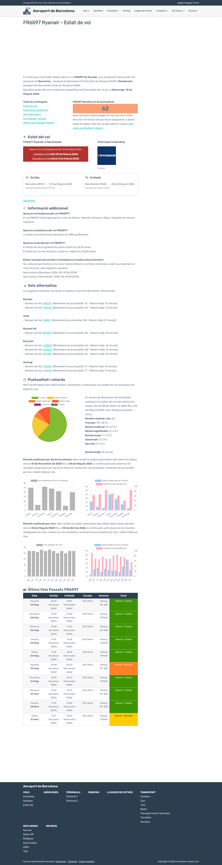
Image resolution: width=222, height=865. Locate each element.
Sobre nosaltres (87, 861)
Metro (143, 809)
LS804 (46, 320)
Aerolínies (98, 10)
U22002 (47, 345)
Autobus (145, 796)
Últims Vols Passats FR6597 (38, 122)
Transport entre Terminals (155, 813)
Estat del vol (30, 105)
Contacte (72, 861)
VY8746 (47, 366)
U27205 (47, 353)
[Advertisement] (111, 50)
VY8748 (47, 370)
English (180, 3)
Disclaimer (61, 861)
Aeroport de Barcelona (53, 11)
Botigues (28, 838)
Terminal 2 (72, 800)
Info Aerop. (178, 10)
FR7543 (47, 307)
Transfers (145, 817)
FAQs (26, 847)
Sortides (28, 800)
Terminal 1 (72, 796)
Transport (162, 10)
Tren (143, 804)
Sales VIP (28, 834)
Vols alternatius (32, 114)
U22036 (47, 349)
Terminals (113, 10)
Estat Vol (28, 804)
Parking (126, 10)
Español (188, 3)
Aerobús (145, 821)
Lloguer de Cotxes (143, 10)
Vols (86, 10)
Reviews (193, 10)
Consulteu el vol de (55, 158)
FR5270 (47, 303)
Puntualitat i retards (34, 118)
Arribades (28, 796)
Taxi (142, 800)
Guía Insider (30, 842)
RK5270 (47, 332)
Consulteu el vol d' (55, 154)
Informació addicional (35, 110)
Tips (25, 851)
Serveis (27, 830)
